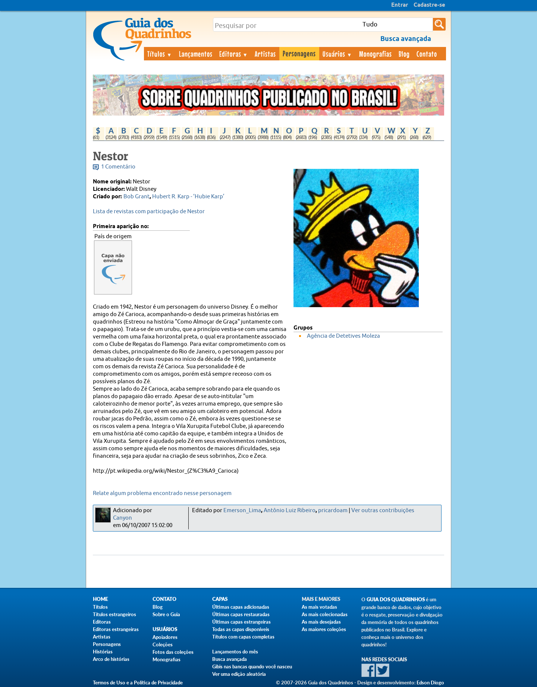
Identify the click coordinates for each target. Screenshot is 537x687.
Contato (427, 53)
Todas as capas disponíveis (240, 629)
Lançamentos (196, 53)
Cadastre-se (429, 5)
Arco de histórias (111, 659)
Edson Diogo (430, 683)
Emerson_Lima (242, 510)
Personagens (299, 53)
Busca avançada (229, 659)
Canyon (122, 517)
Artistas (265, 53)
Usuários (337, 53)
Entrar (399, 5)
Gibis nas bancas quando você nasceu (252, 666)
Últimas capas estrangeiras (241, 622)
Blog (404, 53)
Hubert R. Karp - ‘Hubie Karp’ (188, 196)
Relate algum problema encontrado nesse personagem (162, 493)
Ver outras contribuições (382, 510)
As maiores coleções (324, 629)
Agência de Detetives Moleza (343, 336)
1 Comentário (118, 166)
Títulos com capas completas (243, 637)
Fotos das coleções (173, 652)
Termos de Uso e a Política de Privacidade (138, 683)
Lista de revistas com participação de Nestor (149, 211)
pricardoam (333, 510)
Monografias (375, 53)
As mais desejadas (321, 622)
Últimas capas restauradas (241, 614)
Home (100, 599)
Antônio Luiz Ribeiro (289, 510)
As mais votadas (319, 607)
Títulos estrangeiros (114, 614)
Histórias (103, 652)
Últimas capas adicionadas (240, 607)
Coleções (163, 644)
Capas (219, 599)
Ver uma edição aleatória (239, 674)
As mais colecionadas (325, 614)
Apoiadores (165, 637)
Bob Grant (136, 196)
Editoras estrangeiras (116, 629)
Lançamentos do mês (235, 652)
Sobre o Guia (166, 614)
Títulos (159, 53)
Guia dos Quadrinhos (396, 599)
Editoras (233, 53)
